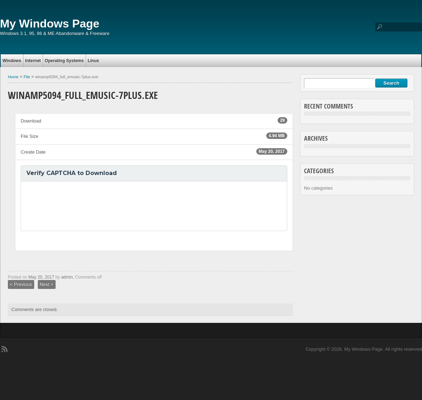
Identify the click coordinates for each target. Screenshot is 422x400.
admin (67, 277)
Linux (93, 60)
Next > (46, 284)
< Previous (21, 284)
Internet (33, 60)
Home (13, 77)
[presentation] (80, 206)
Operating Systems (64, 60)
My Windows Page (49, 23)
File (27, 77)
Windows (11, 60)
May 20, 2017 (41, 277)
